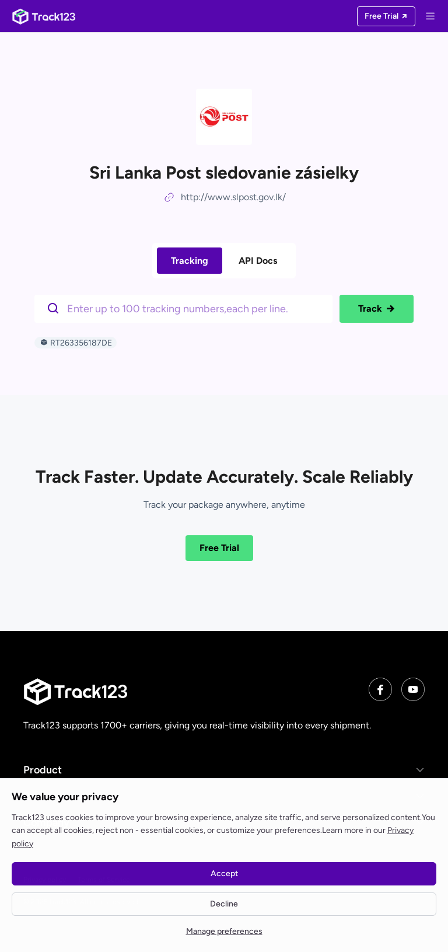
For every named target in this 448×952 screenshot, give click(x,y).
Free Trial (219, 547)
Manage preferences (224, 931)
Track (376, 308)
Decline (224, 904)
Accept (224, 873)
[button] (224, 769)
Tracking (189, 260)
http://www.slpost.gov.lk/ (233, 197)
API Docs (258, 260)
